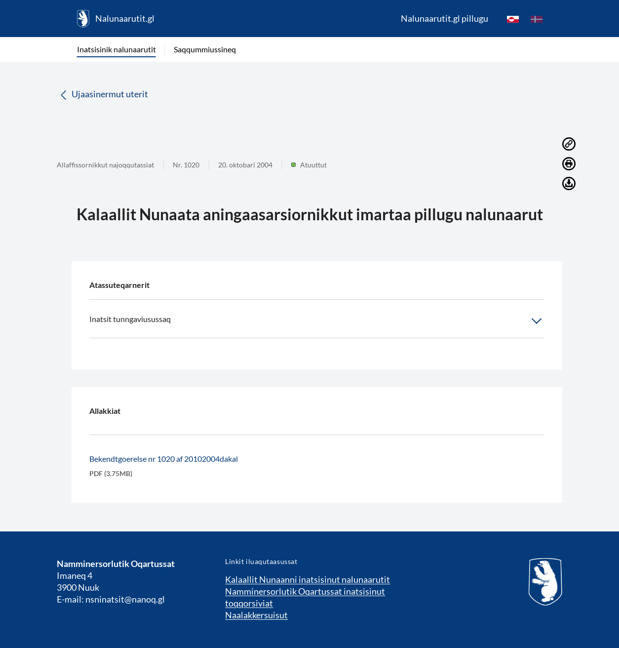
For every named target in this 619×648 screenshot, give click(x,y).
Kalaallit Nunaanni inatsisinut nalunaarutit (307, 579)
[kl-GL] (513, 19)
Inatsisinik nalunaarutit (116, 49)
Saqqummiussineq (205, 49)
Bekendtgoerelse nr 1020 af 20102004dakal (163, 458)
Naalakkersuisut (256, 614)
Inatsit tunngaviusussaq (316, 321)
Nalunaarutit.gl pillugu (444, 18)
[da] (536, 19)
